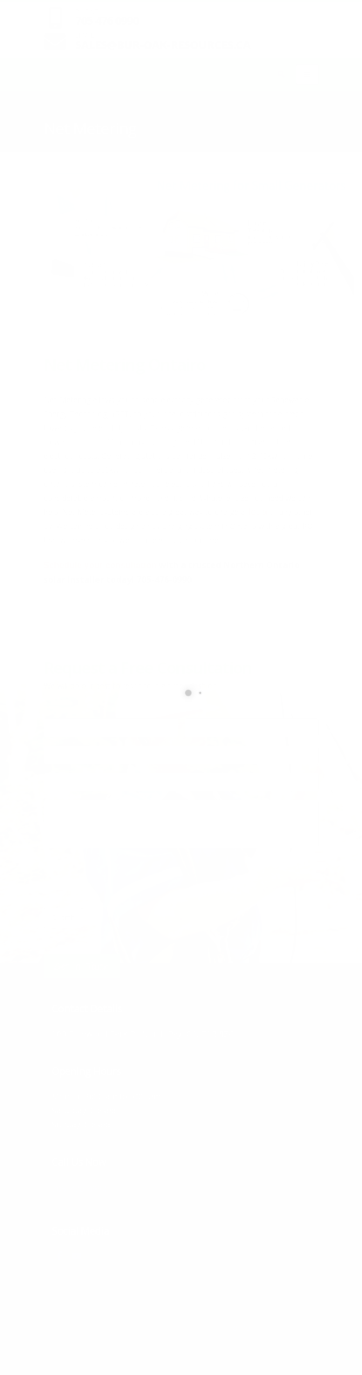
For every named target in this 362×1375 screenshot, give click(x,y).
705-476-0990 (94, 1186)
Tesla (257, 511)
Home (53, 113)
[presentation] (126, 878)
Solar (123, 113)
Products (87, 113)
